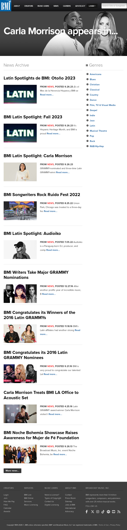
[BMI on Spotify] (109, 512)
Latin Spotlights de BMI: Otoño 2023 (39, 78)
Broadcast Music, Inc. (97, 488)
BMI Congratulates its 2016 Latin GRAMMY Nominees (35, 355)
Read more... (47, 94)
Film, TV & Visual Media (103, 105)
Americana (95, 74)
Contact (68, 495)
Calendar (7, 508)
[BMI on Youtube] (114, 512)
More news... (12, 470)
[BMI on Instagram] (98, 512)
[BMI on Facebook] (88, 512)
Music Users (51, 488)
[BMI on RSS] (119, 512)
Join (5, 498)
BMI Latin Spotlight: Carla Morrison (38, 155)
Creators (9, 488)
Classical (95, 89)
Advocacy (69, 511)
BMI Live (27, 495)
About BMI (70, 488)
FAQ (6, 505)
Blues (93, 79)
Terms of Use (104, 525)
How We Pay (9, 501)
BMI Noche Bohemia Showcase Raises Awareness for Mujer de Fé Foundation (41, 435)
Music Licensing (31, 505)
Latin (92, 125)
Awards (7, 511)
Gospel (93, 110)
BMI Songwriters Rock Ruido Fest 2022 (42, 194)
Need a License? (52, 495)
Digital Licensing (52, 505)
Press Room (70, 498)
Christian (95, 84)
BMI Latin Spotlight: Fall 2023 (33, 117)
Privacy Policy (115, 525)
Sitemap (68, 501)
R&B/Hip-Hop (97, 146)
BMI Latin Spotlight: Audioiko (32, 233)
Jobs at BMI (70, 505)
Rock (92, 141)
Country (94, 94)
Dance (93, 100)
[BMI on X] (93, 512)
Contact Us (49, 501)
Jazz (92, 120)
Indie (92, 115)
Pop (92, 136)
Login (6, 495)
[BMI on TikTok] (104, 512)
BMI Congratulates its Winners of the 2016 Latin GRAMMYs (39, 315)
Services (28, 488)
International (70, 508)
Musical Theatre (98, 130)
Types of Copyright (53, 498)
